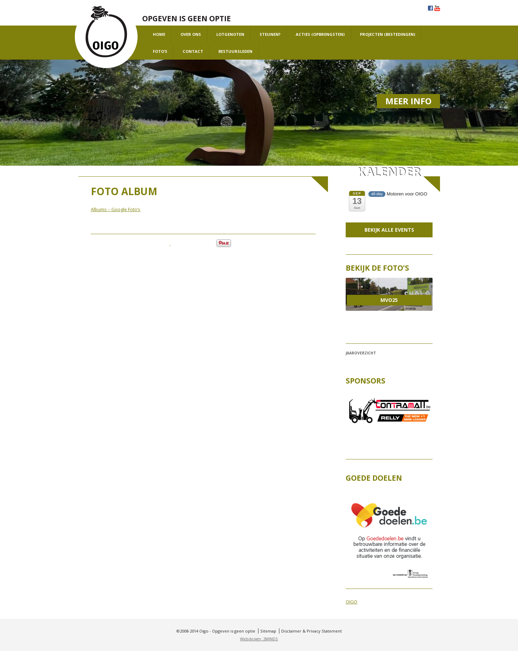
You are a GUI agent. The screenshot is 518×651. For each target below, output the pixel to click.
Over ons (190, 34)
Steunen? (270, 34)
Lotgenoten (230, 34)
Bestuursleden (235, 51)
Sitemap (268, 631)
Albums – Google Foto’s (115, 209)
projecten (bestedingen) (387, 34)
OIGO (351, 601)
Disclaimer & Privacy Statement (311, 631)
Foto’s (160, 51)
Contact (193, 51)
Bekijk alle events (389, 229)
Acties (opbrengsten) (320, 34)
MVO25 (389, 300)
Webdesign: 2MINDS (259, 638)
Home (159, 34)
